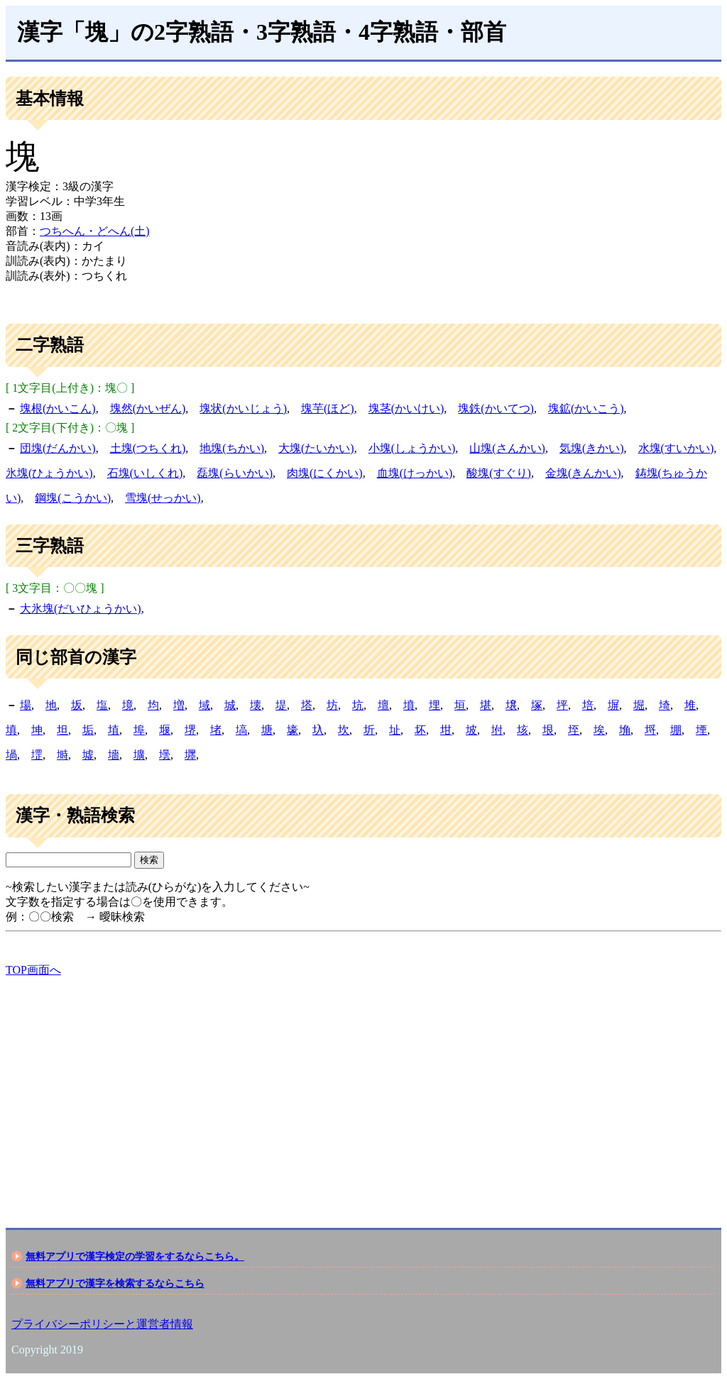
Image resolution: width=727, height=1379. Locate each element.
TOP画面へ (33, 970)
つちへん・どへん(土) (95, 231)
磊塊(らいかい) (235, 473)
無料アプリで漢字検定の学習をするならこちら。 (135, 1256)
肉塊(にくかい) (325, 473)
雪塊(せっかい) (163, 498)
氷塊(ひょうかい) (49, 473)
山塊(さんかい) (507, 448)
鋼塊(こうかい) (73, 498)
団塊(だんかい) (58, 448)
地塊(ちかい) (231, 448)
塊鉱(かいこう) (586, 408)
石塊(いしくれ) (145, 473)
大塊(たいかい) (316, 448)
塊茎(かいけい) (406, 408)
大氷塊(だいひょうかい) (80, 609)
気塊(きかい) (591, 448)
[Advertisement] (363, 1090)
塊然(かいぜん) (148, 408)
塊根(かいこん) (58, 408)
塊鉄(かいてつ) (496, 408)
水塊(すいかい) (676, 448)
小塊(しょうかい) (412, 448)
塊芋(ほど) (327, 408)
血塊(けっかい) (415, 473)
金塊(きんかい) (583, 473)
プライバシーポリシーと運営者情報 (102, 1324)
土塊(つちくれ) (148, 448)
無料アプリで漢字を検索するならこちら (115, 1283)
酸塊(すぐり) (498, 473)
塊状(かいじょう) (243, 408)
